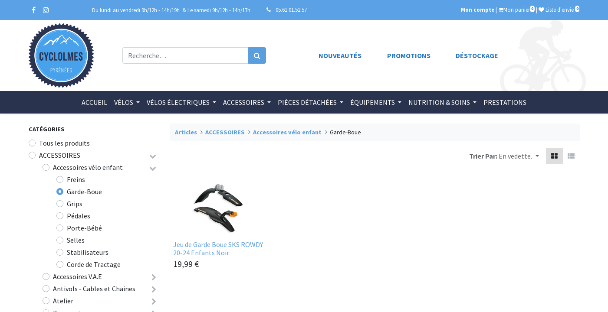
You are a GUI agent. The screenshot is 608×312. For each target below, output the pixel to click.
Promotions (409, 55)
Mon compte (477, 9)
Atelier (63, 300)
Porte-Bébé (84, 228)
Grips (74, 203)
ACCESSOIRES (59, 155)
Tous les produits (64, 143)
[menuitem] (94, 102)
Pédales (78, 215)
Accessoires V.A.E (77, 276)
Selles (76, 240)
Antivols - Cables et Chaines (94, 288)
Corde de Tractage (94, 264)
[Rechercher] (257, 55)
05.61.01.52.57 (291, 9)
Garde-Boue (84, 191)
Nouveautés (340, 55)
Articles (186, 132)
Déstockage (477, 55)
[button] (519, 156)
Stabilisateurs (87, 252)
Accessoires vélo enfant (88, 167)
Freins (76, 179)
